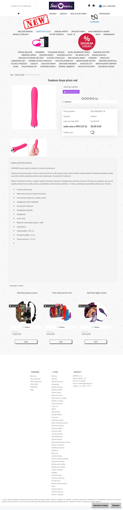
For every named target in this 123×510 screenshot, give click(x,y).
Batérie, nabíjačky (67, 66)
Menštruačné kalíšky (86, 61)
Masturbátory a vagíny (98, 31)
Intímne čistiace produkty (40, 61)
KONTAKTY (34, 387)
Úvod (11, 74)
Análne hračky (61, 31)
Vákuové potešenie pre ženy (31, 58)
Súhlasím (114, 505)
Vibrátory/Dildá (19, 74)
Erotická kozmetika (64, 61)
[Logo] (61, 5)
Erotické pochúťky (86, 66)
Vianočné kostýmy (101, 52)
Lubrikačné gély (18, 61)
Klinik (15, 66)
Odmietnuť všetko (97, 505)
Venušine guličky (64, 55)
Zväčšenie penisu (47, 66)
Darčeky (63, 14)
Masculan (104, 58)
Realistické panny (79, 14)
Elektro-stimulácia (56, 58)
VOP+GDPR (34, 384)
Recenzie (33, 376)
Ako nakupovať (35, 379)
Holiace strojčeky (19, 63)
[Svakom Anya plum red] (34, 86)
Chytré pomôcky (48, 41)
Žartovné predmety (68, 63)
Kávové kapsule (99, 55)
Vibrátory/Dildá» (43, 31)
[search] (35, 6)
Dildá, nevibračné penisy (79, 52)
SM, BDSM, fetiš (82, 55)
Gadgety (34, 63)
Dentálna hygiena (106, 66)
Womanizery (109, 34)
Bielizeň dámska (25, 31)
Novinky (40, 21)
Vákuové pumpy (78, 31)
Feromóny (40, 52)
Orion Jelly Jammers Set (62, 293)
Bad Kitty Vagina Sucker (97, 293)
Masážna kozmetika (108, 61)
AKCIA (89, 41)
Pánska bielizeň (25, 52)
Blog (31, 390)
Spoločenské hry (29, 66)
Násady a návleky (21, 34)
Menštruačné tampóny (106, 63)
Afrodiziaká (100, 17)
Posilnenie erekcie (56, 52)
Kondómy (92, 58)
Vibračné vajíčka (28, 55)
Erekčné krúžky (46, 55)
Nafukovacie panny (76, 58)
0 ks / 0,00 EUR (109, 6)
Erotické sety (86, 63)
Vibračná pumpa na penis (27, 293)
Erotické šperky (48, 63)
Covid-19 (71, 34)
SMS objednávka (35, 381)
